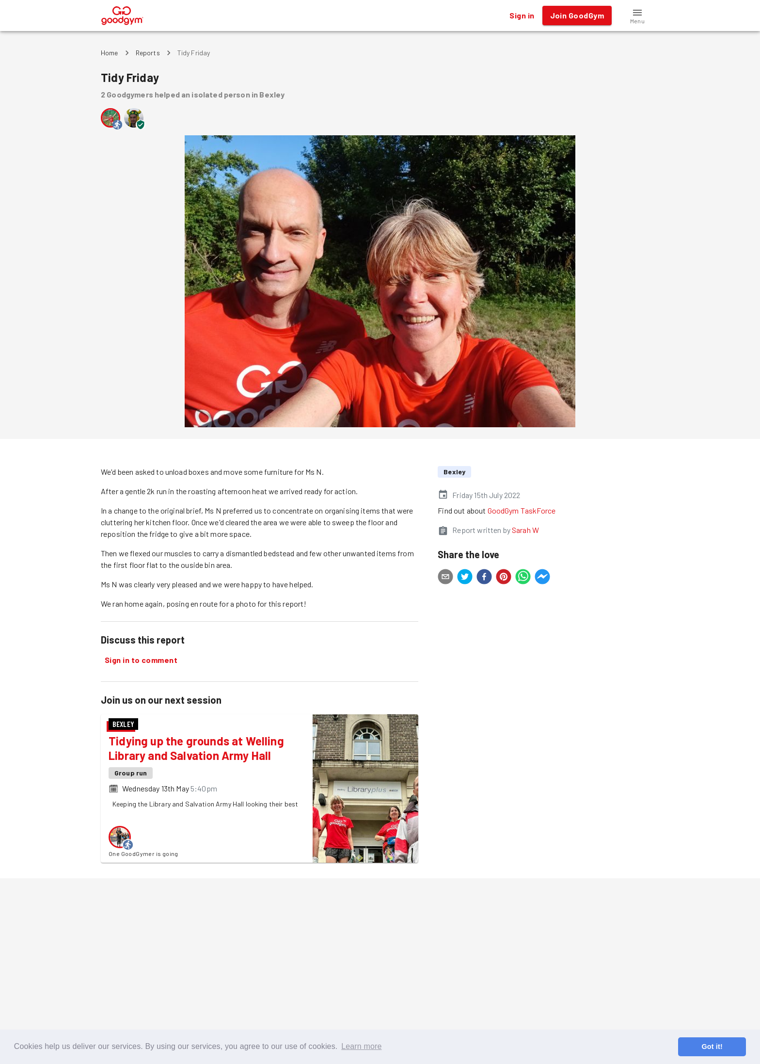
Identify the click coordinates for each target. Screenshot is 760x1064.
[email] (445, 578)
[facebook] (484, 578)
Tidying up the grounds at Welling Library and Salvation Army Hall (196, 748)
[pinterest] (503, 578)
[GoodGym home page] (122, 14)
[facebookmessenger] (542, 578)
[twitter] (465, 578)
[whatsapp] (523, 578)
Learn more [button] (361, 1046)
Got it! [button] (711, 1046)
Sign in (522, 15)
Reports (148, 52)
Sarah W (525, 529)
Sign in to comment (141, 660)
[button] (637, 15)
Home (109, 52)
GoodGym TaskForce (522, 510)
